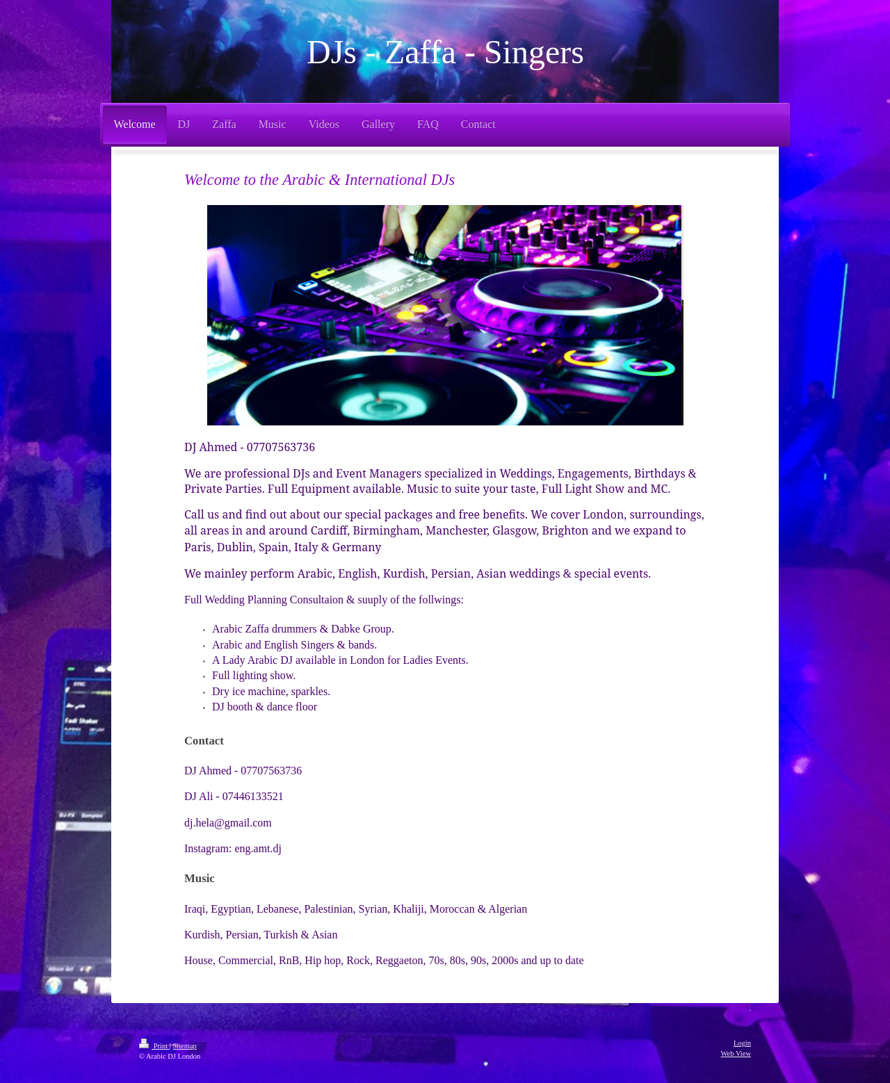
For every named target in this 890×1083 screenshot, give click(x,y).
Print (154, 1046)
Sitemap (184, 1046)
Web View (735, 1053)
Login (742, 1043)
